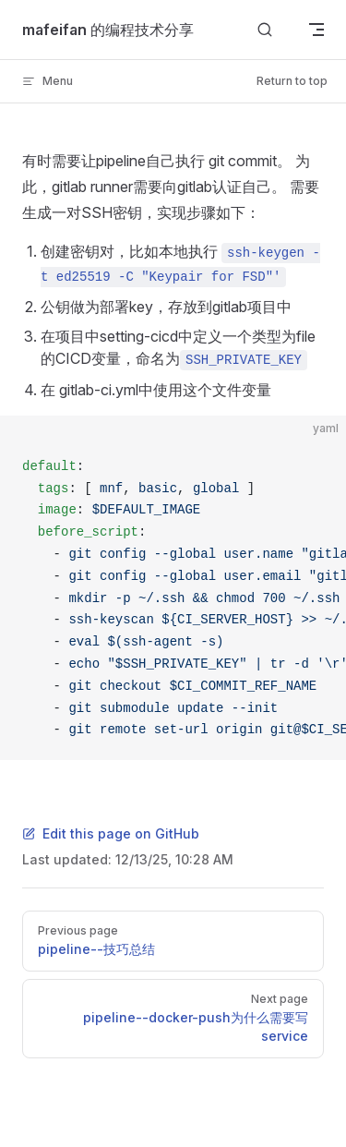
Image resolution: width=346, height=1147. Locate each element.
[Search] (265, 30)
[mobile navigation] (316, 29)
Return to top (292, 81)
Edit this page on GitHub (110, 833)
